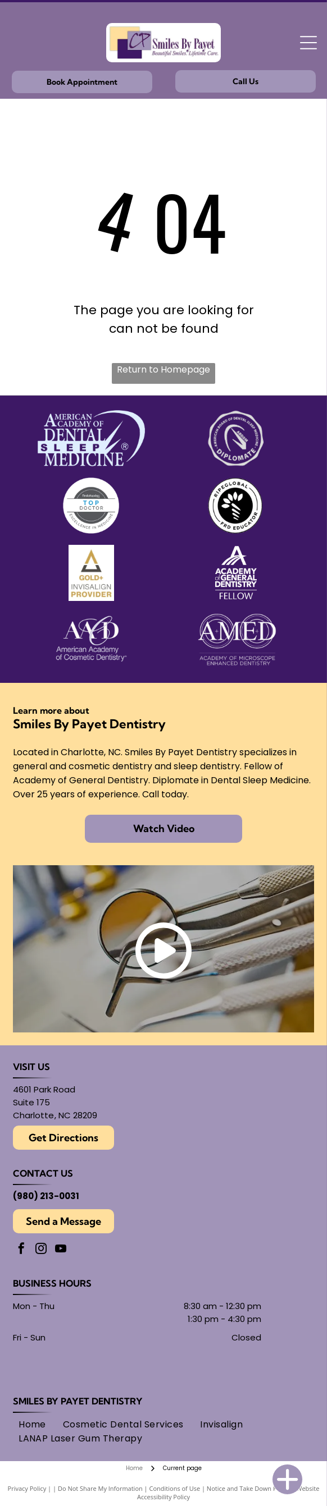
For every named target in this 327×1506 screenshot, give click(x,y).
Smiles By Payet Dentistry (78, 1401)
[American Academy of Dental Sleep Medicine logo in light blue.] (91, 438)
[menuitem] (32, 1424)
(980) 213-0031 (46, 1196)
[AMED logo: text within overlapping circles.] (236, 640)
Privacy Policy (27, 1488)
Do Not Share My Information (100, 1488)
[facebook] (21, 1250)
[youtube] (60, 1250)
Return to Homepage (163, 369)
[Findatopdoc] (91, 505)
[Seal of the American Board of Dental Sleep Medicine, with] (236, 438)
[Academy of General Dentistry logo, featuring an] (236, 573)
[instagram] (41, 1250)
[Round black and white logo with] (236, 505)
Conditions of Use (175, 1488)
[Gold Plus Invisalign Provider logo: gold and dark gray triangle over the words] (91, 573)
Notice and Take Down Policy (248, 1488)
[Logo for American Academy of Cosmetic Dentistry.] (91, 640)
